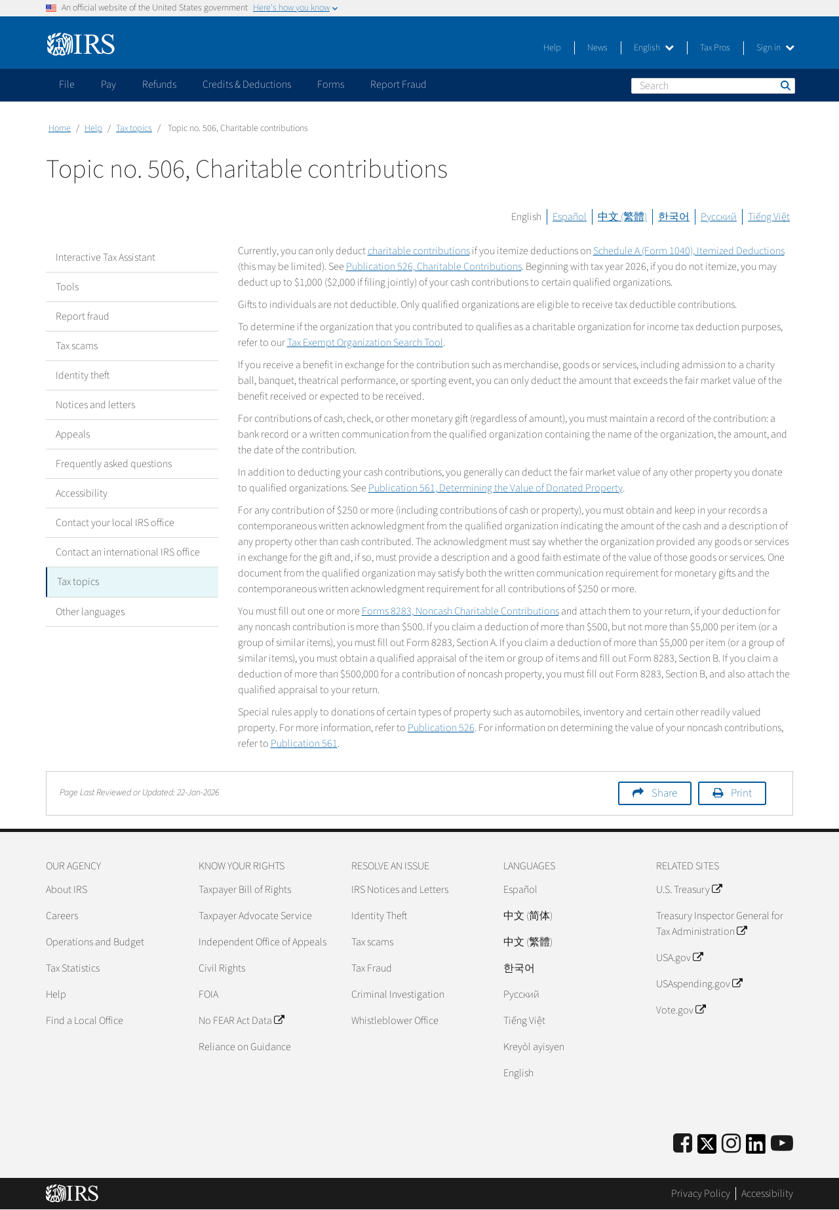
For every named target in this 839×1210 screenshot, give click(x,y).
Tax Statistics (73, 968)
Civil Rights (222, 968)
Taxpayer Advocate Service (255, 916)
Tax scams (77, 346)
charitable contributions (419, 251)
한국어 (674, 217)
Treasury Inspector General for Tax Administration (719, 924)
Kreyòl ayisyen (533, 1047)
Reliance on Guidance (245, 1047)
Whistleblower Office (395, 1020)
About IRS (66, 889)
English (654, 47)
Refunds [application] (159, 84)
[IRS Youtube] (782, 1144)
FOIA (208, 994)
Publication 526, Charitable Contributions (434, 266)
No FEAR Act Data (241, 1020)
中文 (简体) (528, 916)
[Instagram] (731, 1144)
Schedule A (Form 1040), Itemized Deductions (689, 251)
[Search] (713, 86)
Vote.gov (680, 1010)
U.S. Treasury (689, 889)
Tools (67, 287)
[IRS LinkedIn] (756, 1148)
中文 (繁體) (622, 217)
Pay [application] (108, 84)
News (597, 47)
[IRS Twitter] (707, 1148)
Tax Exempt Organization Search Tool (365, 342)
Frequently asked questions (114, 464)
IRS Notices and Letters (399, 889)
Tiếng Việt (769, 217)
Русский (719, 217)
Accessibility (81, 493)
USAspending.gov (699, 984)
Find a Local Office (84, 1020)
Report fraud (82, 316)
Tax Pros (715, 47)
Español (570, 217)
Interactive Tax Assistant (105, 257)
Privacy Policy (700, 1193)
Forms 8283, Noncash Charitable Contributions (460, 611)
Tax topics (134, 128)
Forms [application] (330, 84)
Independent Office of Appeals (262, 942)
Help (552, 47)
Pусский (521, 994)
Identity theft (82, 375)
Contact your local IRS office (115, 523)
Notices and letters (95, 405)
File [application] (67, 84)
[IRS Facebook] (682, 1144)
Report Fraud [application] (398, 84)
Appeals (73, 434)
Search (784, 85)
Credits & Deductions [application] (247, 84)
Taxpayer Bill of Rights (245, 889)
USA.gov (679, 958)
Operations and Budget (95, 942)
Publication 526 (441, 728)
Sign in (775, 47)
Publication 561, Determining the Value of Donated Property (495, 488)
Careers (62, 916)
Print (741, 793)
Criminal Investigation (397, 994)
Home (60, 128)
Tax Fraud (371, 968)
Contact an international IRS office (128, 552)
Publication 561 (304, 743)
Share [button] (664, 793)
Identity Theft (379, 916)
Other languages (90, 611)
